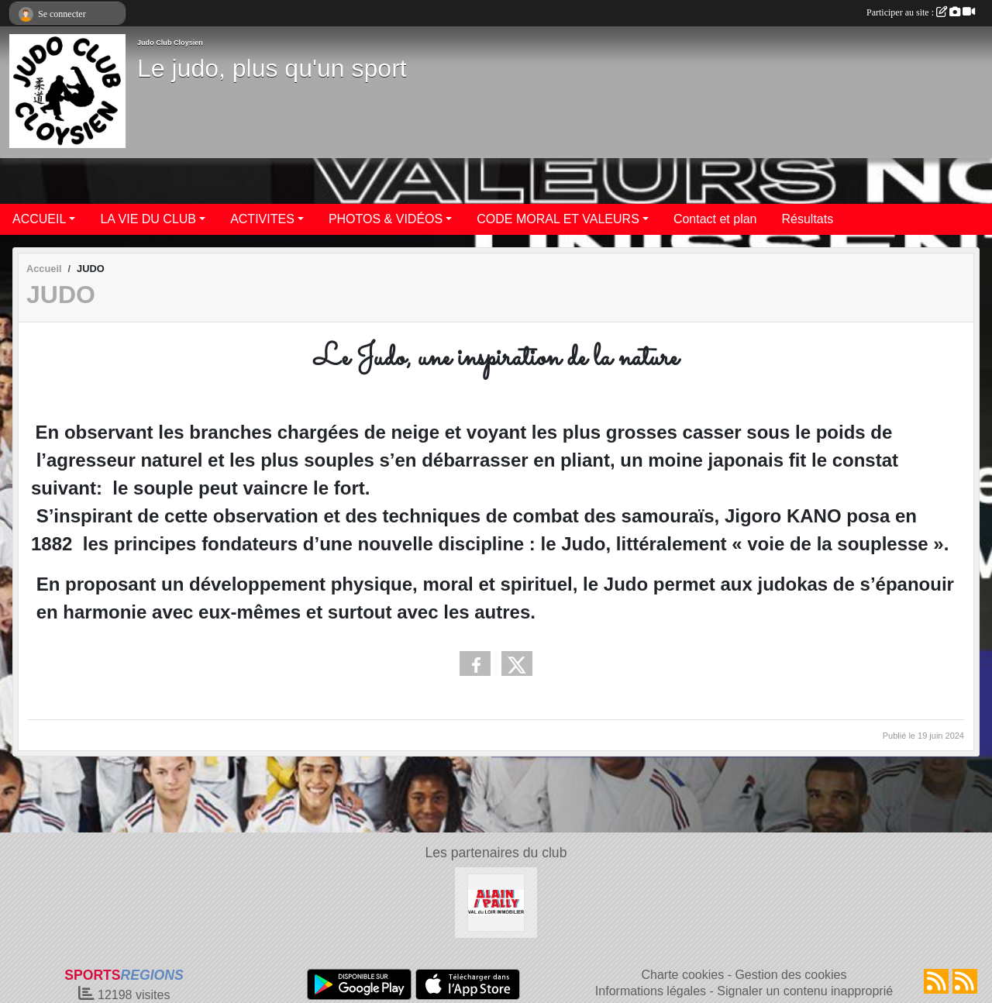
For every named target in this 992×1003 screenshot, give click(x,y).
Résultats (808, 219)
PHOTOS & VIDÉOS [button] (386, 219)
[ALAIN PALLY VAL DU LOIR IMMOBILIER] (496, 901)
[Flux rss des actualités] (936, 981)
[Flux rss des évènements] (964, 981)
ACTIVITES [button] (262, 219)
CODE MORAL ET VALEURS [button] (558, 219)
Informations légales (650, 991)
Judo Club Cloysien (170, 43)
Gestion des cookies (790, 974)
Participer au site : (920, 12)
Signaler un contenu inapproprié (805, 991)
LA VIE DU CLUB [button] (148, 219)
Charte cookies (682, 974)
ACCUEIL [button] (39, 219)
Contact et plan (715, 219)
